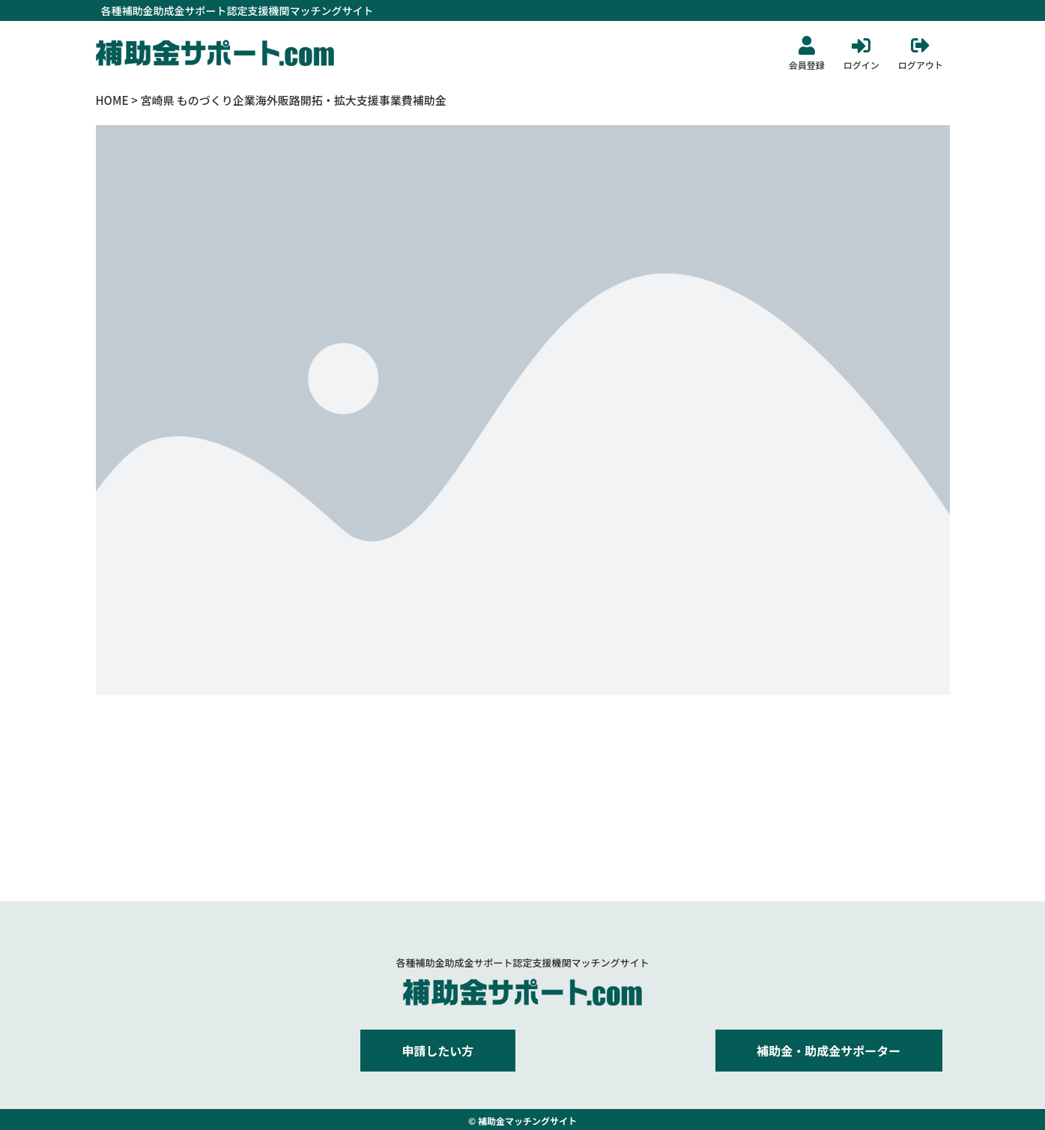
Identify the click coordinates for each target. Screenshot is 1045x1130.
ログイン (861, 64)
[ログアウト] (920, 45)
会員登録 (807, 64)
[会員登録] (806, 45)
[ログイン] (861, 45)
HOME (112, 100)
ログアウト (920, 64)
